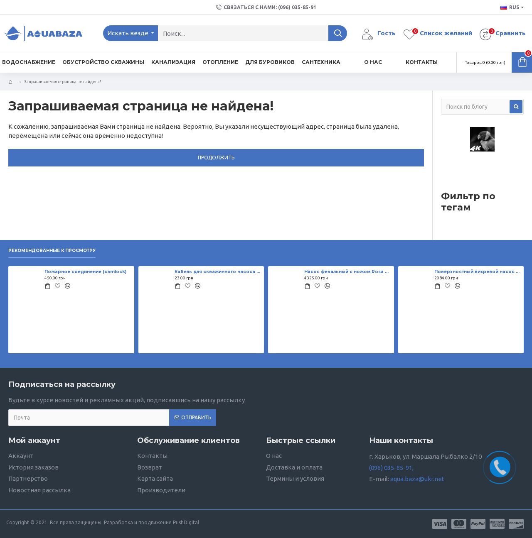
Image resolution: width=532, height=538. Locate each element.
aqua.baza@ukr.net (417, 478)
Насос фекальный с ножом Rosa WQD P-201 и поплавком (347, 271)
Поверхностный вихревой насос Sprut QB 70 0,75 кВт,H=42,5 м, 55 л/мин (477, 271)
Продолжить (216, 157)
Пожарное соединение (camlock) (85, 271)
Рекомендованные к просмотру (52, 250)
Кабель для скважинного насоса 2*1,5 (218, 271)
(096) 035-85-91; (391, 467)
